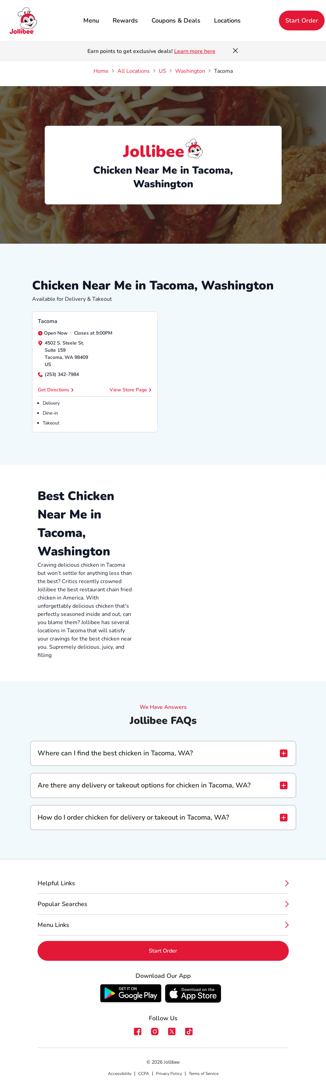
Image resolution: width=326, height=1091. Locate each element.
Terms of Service (203, 1073)
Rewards (125, 20)
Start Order (301, 20)
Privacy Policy (169, 1073)
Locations (227, 20)
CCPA (143, 1073)
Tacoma (47, 321)
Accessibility (119, 1073)
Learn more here (194, 51)
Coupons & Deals (176, 20)
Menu (91, 20)
